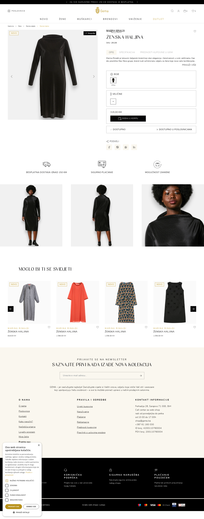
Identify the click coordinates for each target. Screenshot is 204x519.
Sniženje (135, 19)
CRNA (113, 81)
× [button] (39, 445)
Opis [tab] (111, 52)
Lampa (102, 505)
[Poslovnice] (16, 11)
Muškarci (84, 19)
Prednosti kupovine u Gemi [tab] (156, 52)
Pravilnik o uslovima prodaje (91, 433)
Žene (62, 19)
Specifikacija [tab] (127, 52)
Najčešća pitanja (27, 427)
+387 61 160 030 (144, 424)
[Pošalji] (140, 375)
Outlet (158, 19)
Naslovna (11, 26)
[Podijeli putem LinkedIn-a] (134, 147)
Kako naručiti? (26, 422)
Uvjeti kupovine (85, 407)
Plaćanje (81, 417)
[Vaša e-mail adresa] (102, 375)
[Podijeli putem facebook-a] (109, 147)
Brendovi (110, 19)
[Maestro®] (146, 505)
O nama (22, 406)
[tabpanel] (151, 62)
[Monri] (181, 505)
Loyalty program (27, 432)
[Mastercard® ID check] (164, 505)
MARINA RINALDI (18, 328)
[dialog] (22, 479)
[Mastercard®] (139, 505)
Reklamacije (83, 422)
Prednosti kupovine (86, 427)
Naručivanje (83, 412)
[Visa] (152, 505)
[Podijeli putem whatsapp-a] (126, 147)
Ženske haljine (44, 26)
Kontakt (23, 416)
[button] (67, 2)
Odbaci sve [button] (31, 506)
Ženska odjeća (30, 26)
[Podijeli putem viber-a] (117, 147)
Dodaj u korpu (128, 118)
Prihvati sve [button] (13, 506)
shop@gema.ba (143, 421)
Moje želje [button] (24, 437)
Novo (44, 19)
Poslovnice (24, 411)
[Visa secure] (174, 505)
